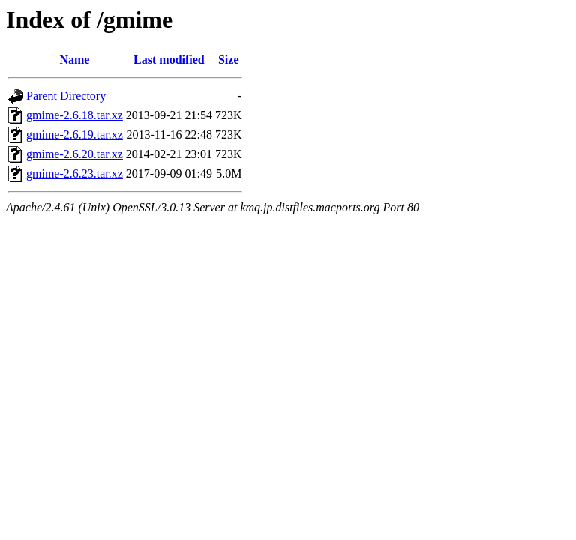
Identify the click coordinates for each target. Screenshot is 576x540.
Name (74, 59)
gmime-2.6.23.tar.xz (74, 173)
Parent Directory (66, 95)
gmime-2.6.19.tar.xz (74, 134)
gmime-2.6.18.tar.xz (74, 115)
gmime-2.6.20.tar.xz (74, 154)
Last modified (169, 59)
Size (228, 59)
